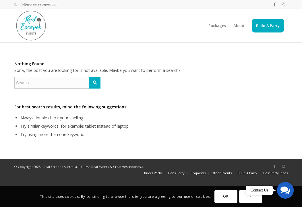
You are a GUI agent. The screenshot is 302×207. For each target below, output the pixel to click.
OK (225, 196)
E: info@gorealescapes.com (36, 4)
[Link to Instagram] (283, 4)
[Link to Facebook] (274, 4)
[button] (285, 190)
